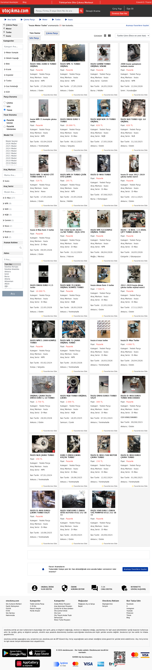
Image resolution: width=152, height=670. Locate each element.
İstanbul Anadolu (12, 269)
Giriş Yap (117, 8)
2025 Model (12, 146)
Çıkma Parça (28, 19)
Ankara (12, 271)
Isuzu (69, 19)
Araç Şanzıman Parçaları (63, 606)
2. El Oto (33, 606)
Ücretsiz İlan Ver (119, 13)
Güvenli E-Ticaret (143, 2)
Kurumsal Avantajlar (9, 2)
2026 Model (12, 143)
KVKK (8, 611)
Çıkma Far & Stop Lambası (63, 608)
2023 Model (12, 151)
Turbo (56, 19)
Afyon (12, 284)
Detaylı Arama (93, 11)
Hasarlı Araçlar (35, 608)
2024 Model (12, 148)
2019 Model (12, 160)
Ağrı (12, 286)
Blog (24, 2)
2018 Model (12, 163)
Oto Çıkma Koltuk (60, 611)
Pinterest (130, 613)
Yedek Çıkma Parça (37, 604)
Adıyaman (12, 281)
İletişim (105, 606)
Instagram (130, 608)
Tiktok (129, 615)
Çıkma (10, 103)
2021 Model (12, 156)
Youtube (130, 611)
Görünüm (98, 36)
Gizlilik (8, 608)
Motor (43, 19)
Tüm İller (12, 264)
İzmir (12, 274)
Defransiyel (58, 617)
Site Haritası (10, 613)
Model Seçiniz (12, 141)
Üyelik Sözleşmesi (12, 606)
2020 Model (12, 158)
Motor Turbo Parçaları (62, 620)
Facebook (130, 604)
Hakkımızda (10, 615)
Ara (13, 293)
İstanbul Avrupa (12, 267)
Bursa (12, 276)
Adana (12, 279)
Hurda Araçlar (35, 611)
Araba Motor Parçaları (62, 604)
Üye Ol (130, 8)
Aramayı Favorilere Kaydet (137, 25)
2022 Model (12, 153)
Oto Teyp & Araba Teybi (63, 615)
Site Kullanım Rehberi (14, 604)
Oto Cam (57, 613)
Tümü (9, 110)
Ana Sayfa (10, 19)
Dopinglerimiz (107, 604)
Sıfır (8, 106)
